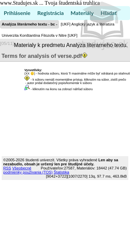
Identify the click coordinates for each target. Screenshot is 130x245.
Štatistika (61, 172)
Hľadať (109, 13)
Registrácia (50, 13)
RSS (7, 168)
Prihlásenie (17, 13)
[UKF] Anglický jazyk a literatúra (87, 24)
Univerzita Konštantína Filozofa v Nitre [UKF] (39, 35)
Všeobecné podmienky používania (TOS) (28, 170)
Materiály (82, 13)
